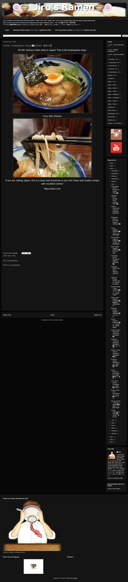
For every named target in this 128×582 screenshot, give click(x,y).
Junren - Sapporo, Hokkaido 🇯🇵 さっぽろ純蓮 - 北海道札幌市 (115, 323)
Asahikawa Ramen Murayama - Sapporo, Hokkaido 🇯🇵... (115, 260)
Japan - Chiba (112, 91)
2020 (111, 163)
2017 (111, 437)
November (114, 173)
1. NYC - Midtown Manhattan (113, 50)
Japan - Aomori (112, 88)
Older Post (97, 315)
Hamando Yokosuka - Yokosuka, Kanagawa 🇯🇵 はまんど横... (115, 343)
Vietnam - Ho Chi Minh (114, 123)
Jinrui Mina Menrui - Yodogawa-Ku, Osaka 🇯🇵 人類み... (115, 384)
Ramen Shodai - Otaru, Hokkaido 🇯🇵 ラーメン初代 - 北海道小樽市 (115, 291)
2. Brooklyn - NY (113, 59)
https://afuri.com (52, 188)
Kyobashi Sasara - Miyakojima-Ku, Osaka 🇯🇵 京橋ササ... (115, 363)
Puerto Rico (111, 117)
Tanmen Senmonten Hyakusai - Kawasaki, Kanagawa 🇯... (115, 210)
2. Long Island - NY (113, 62)
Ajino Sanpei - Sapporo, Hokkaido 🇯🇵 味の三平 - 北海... (115, 250)
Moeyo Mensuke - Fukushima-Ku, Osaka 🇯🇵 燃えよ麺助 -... (115, 374)
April (113, 425)
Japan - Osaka (112, 101)
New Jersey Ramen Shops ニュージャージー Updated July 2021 (75, 30)
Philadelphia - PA (113, 113)
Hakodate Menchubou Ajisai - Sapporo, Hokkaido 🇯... (115, 271)
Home (7, 30)
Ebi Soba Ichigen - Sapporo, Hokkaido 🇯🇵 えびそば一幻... (115, 312)
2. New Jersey (112, 65)
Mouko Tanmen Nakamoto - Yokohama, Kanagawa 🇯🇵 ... (115, 333)
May (112, 423)
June (113, 420)
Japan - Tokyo (12, 255)
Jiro (120, 452)
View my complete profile (115, 478)
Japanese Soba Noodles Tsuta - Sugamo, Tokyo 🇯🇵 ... (115, 200)
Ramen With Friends (114, 488)
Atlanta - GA (111, 75)
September (114, 179)
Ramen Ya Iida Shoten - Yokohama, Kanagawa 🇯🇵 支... (115, 353)
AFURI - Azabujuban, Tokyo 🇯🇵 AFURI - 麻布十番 (115, 414)
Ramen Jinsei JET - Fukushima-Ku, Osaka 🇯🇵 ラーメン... (115, 394)
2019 (111, 166)
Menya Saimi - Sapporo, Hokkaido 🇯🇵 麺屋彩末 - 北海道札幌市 (115, 302)
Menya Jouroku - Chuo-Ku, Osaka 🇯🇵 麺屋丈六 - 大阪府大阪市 (115, 404)
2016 (111, 439)
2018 (111, 168)
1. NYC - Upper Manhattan (116, 54)
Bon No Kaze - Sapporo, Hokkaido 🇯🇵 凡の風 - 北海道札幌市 (115, 241)
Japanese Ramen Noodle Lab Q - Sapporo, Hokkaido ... (115, 281)
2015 (111, 442)
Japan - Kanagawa (113, 97)
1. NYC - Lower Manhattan (116, 45)
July (112, 184)
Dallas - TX (111, 81)
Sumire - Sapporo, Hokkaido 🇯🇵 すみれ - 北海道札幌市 (115, 231)
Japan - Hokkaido (113, 94)
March (113, 428)
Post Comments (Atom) (56, 320)
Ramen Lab (111, 120)
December (114, 171)
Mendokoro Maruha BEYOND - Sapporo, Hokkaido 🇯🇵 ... (115, 221)
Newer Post (7, 315)
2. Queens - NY (112, 69)
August (113, 181)
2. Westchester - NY (114, 72)
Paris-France (111, 110)
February (114, 431)
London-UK (111, 107)
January (114, 433)
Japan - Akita (112, 85)
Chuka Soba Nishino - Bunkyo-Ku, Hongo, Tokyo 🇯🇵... (115, 190)
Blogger (75, 578)
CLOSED (110, 78)
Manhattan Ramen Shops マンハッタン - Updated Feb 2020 (32, 30)
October (114, 176)
